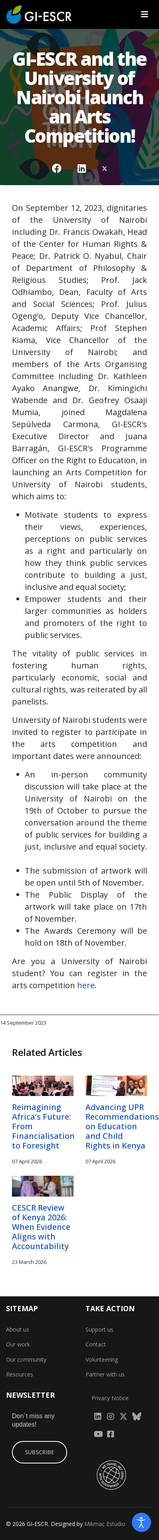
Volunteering (101, 1359)
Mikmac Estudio (104, 1524)
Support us (99, 1329)
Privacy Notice (110, 1398)
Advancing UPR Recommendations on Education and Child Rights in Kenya (122, 1126)
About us (17, 1329)
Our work (18, 1344)
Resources (19, 1374)
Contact (95, 1344)
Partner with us (105, 1374)
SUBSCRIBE (39, 1452)
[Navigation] (145, 14)
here (86, 985)
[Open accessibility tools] (141, 1522)
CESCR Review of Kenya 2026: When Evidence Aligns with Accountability (41, 1226)
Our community (26, 1359)
